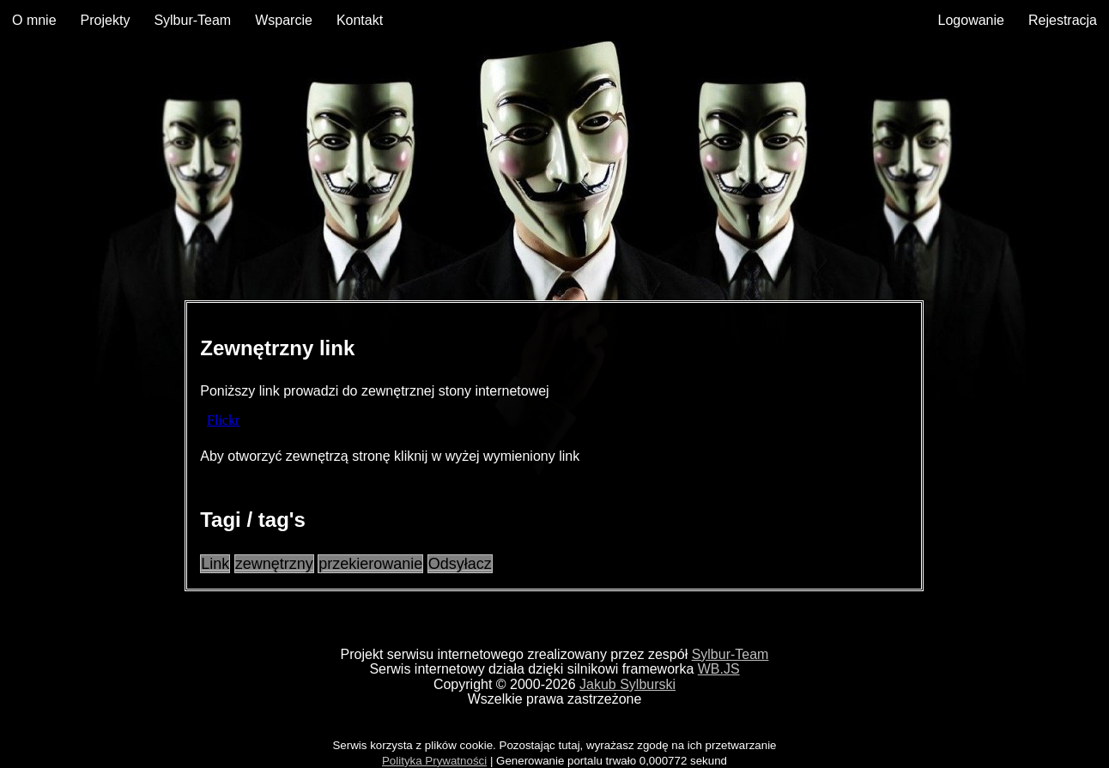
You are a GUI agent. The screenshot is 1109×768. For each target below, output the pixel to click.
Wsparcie (283, 20)
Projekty (105, 20)
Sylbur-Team (192, 20)
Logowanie (971, 20)
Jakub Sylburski (627, 684)
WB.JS (719, 669)
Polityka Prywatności (434, 760)
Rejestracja (1062, 20)
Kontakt (359, 20)
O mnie (34, 20)
